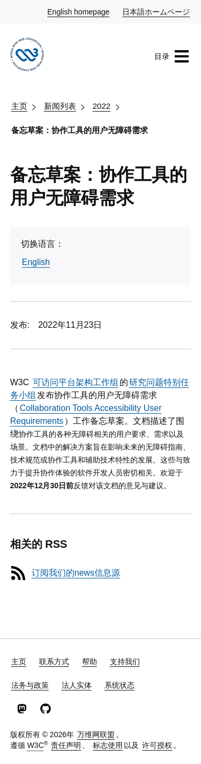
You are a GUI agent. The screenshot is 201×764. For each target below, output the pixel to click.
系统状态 (120, 685)
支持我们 (125, 661)
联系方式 (54, 661)
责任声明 (66, 745)
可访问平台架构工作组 (75, 382)
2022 (101, 106)
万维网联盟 (96, 734)
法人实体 (77, 685)
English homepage (78, 11)
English (36, 262)
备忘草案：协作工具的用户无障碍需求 (79, 130)
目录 (172, 56)
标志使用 (108, 745)
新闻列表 (60, 106)
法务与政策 (30, 685)
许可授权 (157, 745)
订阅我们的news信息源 (76, 572)
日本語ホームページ (156, 11)
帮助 (89, 661)
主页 (19, 106)
